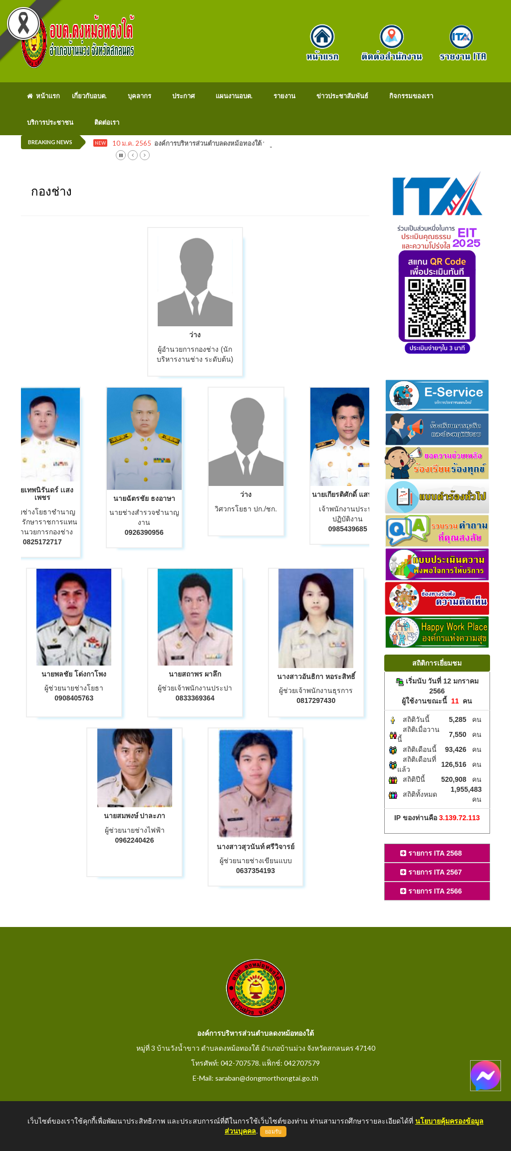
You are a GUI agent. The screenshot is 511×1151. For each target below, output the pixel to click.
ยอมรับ (273, 1132)
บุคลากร (139, 96)
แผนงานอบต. (234, 96)
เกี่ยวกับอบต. (89, 96)
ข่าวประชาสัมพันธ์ (342, 96)
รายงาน (284, 96)
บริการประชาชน (50, 122)
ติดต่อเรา (106, 122)
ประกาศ (183, 96)
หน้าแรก (43, 96)
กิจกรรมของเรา (411, 96)
